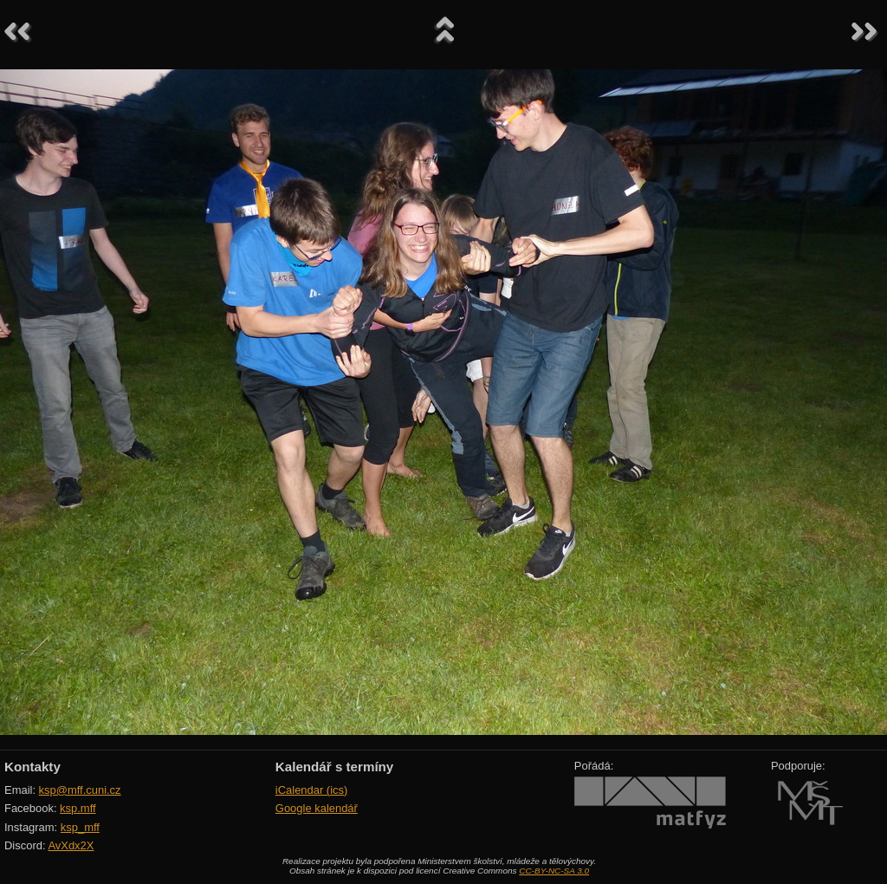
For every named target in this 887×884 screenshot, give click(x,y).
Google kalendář (316, 808)
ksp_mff (80, 827)
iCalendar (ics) (311, 789)
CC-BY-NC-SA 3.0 (554, 870)
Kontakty (32, 766)
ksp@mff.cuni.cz (80, 789)
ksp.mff (78, 808)
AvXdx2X (71, 845)
